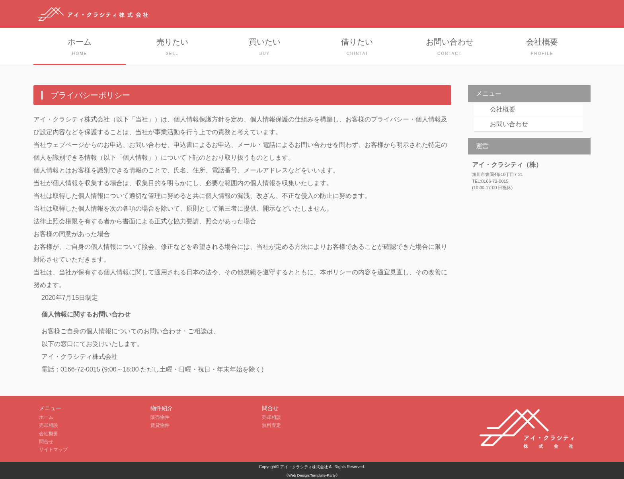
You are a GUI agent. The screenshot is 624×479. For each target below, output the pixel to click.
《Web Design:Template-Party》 (311, 475)
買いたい (264, 47)
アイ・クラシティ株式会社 (304, 467)
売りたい (172, 47)
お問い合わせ (450, 47)
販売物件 (160, 417)
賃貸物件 (160, 425)
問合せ (46, 441)
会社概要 (542, 47)
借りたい (357, 47)
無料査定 (271, 425)
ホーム (79, 47)
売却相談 (48, 425)
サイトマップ (53, 449)
